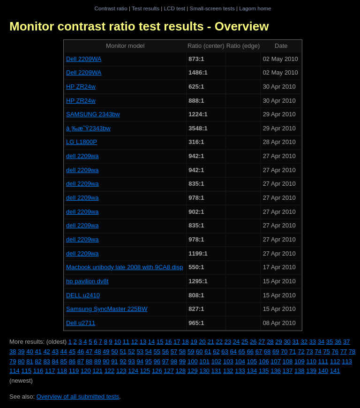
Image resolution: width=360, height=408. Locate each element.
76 (335, 351)
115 (26, 370)
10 (117, 341)
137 (288, 370)
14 (151, 341)
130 (204, 370)
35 (329, 341)
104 (240, 361)
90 (106, 361)
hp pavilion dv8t (87, 281)
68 (267, 351)
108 (288, 361)
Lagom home (255, 8)
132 (228, 370)
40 (29, 351)
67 (258, 351)
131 (216, 370)
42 (46, 351)
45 (72, 351)
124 (133, 370)
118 (62, 370)
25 (244, 341)
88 (89, 361)
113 (347, 361)
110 (311, 361)
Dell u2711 (80, 322)
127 (169, 370)
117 (50, 370)
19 (193, 341)
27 (261, 341)
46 (80, 351)
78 (352, 351)
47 (89, 351)
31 (295, 341)
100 (193, 361)
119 (74, 370)
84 (55, 361)
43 (55, 351)
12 (134, 341)
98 (174, 361)
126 (157, 370)
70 (284, 351)
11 (126, 341)
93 (131, 361)
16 (168, 341)
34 (321, 341)
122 (110, 370)
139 (311, 370)
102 (216, 361)
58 (182, 351)
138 (299, 370)
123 (121, 370)
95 (148, 361)
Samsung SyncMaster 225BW (106, 308)
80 (21, 361)
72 (301, 351)
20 (202, 341)
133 (240, 370)
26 (253, 341)
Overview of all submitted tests (78, 396)
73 (309, 351)
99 (182, 361)
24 (236, 341)
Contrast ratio (110, 8)
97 (165, 361)
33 (312, 341)
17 (176, 341)
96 (157, 361)
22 (219, 341)
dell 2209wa (82, 155)
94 (139, 361)
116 (38, 370)
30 (287, 341)
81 (29, 361)
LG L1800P (81, 141)
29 (278, 341)
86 (72, 361)
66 (250, 351)
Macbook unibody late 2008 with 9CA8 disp (124, 267)
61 (207, 351)
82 (38, 361)
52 (131, 351)
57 (174, 351)
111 (323, 361)
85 (63, 361)
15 (160, 341)
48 (97, 351)
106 (264, 361)
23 (228, 341)
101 (204, 361)
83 (46, 361)
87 (80, 361)
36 (338, 341)
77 (343, 351)
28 (270, 341)
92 (123, 361)
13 (143, 341)
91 (114, 361)
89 (97, 361)
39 (21, 351)
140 (323, 370)
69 (275, 351)
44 (63, 351)
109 (299, 361)
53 (139, 351)
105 (252, 361)
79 (12, 361)
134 (252, 370)
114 (14, 370)
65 (242, 351)
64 (233, 351)
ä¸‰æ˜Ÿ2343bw (88, 128)
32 (304, 341)
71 (292, 351)
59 (191, 351)
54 (148, 351)
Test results (145, 8)
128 (181, 370)
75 (326, 351)
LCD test (174, 8)
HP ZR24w (81, 86)
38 (12, 351)
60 (199, 351)
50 (114, 351)
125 (145, 370)
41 (38, 351)
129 (193, 370)
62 (216, 351)
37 (346, 341)
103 (228, 361)
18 (185, 341)
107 (275, 361)
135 (264, 370)
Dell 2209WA (83, 58)
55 (157, 351)
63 (224, 351)
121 (97, 370)
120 (86, 370)
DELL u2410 (83, 295)
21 (210, 341)
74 (318, 351)
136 (275, 370)
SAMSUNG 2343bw (93, 114)
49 (106, 351)
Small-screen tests (212, 8)
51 (123, 351)
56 (165, 351)
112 (335, 361)
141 (335, 370)
